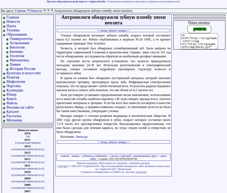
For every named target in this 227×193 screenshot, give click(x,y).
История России (22, 69)
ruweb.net (141, 171)
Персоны (13, 86)
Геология (17, 56)
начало (113, 30)
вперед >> (124, 30)
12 (42, 149)
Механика (14, 120)
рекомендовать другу (146, 155)
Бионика (16, 52)
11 (39, 149)
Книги (11, 99)
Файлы (11, 103)
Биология (17, 47)
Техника (13, 30)
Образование (16, 34)
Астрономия (19, 43)
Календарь (14, 90)
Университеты (21, 39)
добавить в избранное (94, 155)
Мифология (15, 82)
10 (39, 142)
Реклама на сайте (20, 107)
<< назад (102, 30)
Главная (20, 11)
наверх (76, 155)
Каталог (12, 112)
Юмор (11, 94)
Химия (15, 64)
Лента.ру (81, 137)
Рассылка (13, 116)
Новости (36, 11)
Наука (11, 26)
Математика (19, 60)
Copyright (62, 166)
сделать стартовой (120, 155)
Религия (12, 77)
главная (64, 155)
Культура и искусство (23, 73)
